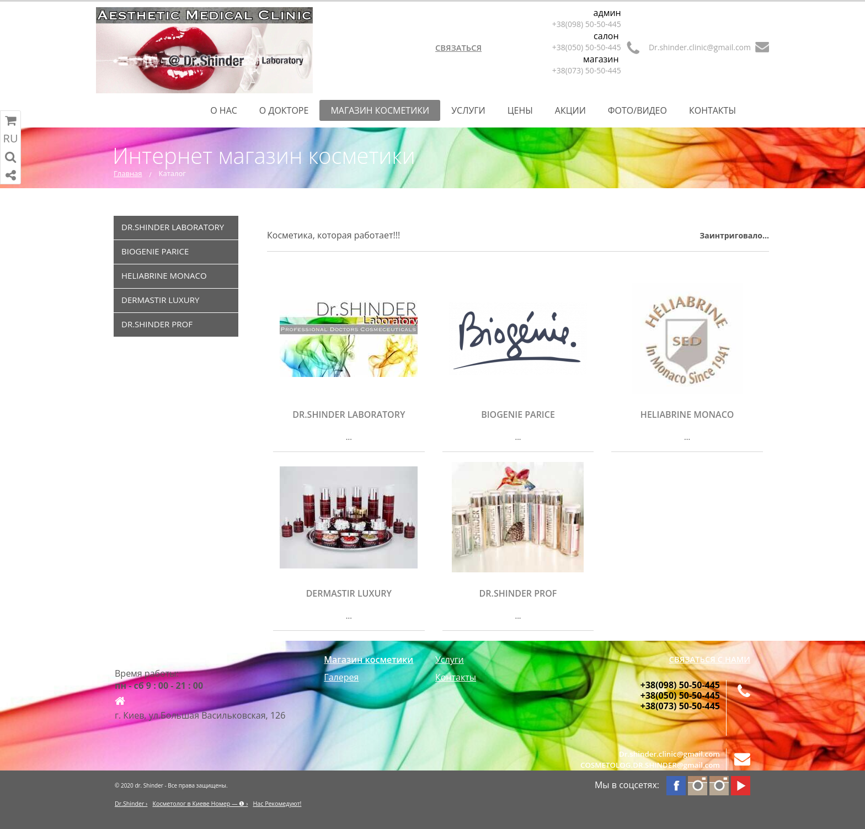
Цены (520, 110)
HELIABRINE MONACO (164, 275)
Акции (570, 110)
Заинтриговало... (734, 235)
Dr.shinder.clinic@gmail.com (700, 47)
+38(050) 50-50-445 (586, 47)
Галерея (341, 677)
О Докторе (284, 110)
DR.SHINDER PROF (157, 324)
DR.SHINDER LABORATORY (172, 226)
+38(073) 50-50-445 (586, 70)
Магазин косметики (379, 110)
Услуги (468, 110)
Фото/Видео (637, 110)
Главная (128, 173)
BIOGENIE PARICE (155, 251)
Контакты (712, 110)
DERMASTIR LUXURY (160, 299)
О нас (223, 110)
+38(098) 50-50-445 (586, 24)
